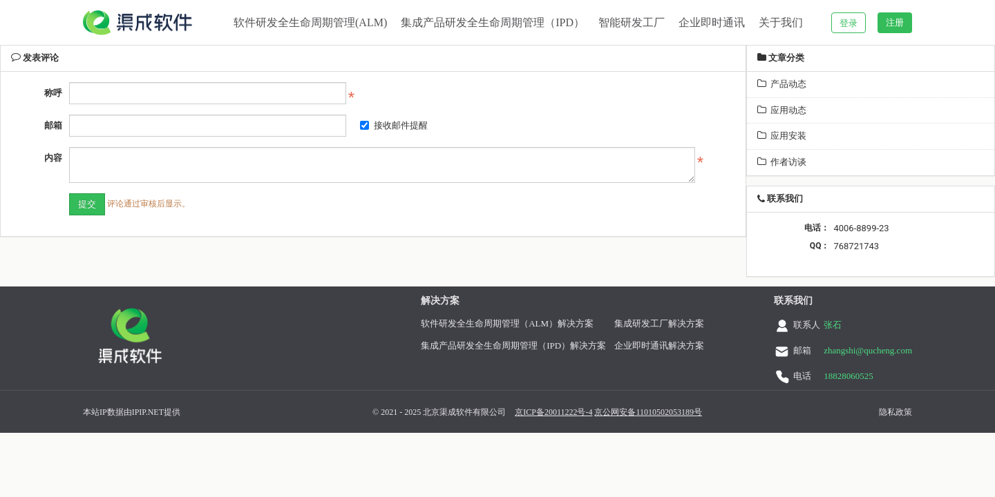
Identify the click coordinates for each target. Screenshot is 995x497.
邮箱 (53, 125)
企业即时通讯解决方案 (626, 345)
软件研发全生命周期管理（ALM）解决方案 (474, 323)
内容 (53, 158)
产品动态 (781, 84)
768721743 (856, 246)
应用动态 (781, 110)
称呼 (53, 93)
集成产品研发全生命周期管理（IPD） (493, 22)
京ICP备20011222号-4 (492, 412)
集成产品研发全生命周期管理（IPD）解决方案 (480, 345)
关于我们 (781, 22)
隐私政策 (834, 412)
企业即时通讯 (712, 22)
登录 (848, 23)
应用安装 (781, 135)
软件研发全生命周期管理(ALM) (310, 22)
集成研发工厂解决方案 (626, 323)
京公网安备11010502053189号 (587, 412)
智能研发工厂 (631, 22)
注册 (895, 22)
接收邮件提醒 (394, 125)
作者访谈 (781, 162)
